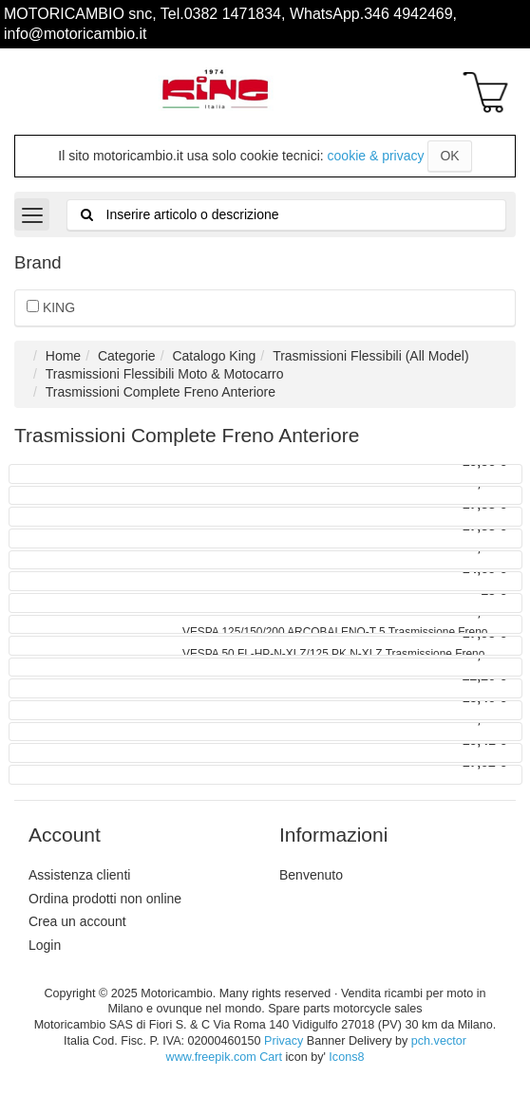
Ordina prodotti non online (104, 898)
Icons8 (346, 1057)
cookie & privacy (376, 155)
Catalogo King (214, 355)
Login (44, 945)
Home (63, 355)
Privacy (283, 1041)
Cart (270, 1057)
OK (449, 155)
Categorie (127, 355)
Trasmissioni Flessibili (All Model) (370, 355)
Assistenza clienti (79, 874)
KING (51, 307)
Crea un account (77, 921)
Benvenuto (311, 874)
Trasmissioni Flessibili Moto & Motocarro (165, 373)
